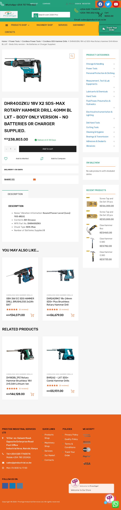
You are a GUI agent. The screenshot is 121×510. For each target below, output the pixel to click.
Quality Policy (71, 439)
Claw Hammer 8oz (106, 227)
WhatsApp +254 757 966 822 (12, 5)
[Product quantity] (10, 149)
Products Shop (20, 25)
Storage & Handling (95, 64)
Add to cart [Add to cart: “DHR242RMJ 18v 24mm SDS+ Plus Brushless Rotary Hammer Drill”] (72, 315)
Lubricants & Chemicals (97, 91)
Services (62, 25)
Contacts (10, 32)
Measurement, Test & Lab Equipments (98, 82)
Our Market (79, 25)
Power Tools (14, 41)
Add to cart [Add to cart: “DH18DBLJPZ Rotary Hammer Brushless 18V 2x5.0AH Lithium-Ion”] (32, 394)
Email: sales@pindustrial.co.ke (80, 19)
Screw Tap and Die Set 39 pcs (106, 200)
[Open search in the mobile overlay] (51, 14)
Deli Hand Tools (93, 123)
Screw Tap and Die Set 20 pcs (106, 213)
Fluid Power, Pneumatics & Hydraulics (98, 102)
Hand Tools (91, 96)
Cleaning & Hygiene (95, 132)
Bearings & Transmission (97, 137)
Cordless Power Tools (31, 41)
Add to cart (48, 149)
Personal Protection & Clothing (100, 73)
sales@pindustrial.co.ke (18, 462)
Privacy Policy (71, 434)
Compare (46, 4)
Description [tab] (15, 194)
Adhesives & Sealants (96, 141)
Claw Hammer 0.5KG (106, 240)
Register (86, 4)
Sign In (78, 4)
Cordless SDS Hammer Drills (55, 41)
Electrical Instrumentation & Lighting (99, 113)
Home (4, 41)
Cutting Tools (92, 127)
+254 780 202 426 (83, 13)
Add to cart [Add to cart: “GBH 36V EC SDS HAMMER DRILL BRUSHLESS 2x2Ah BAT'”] (32, 315)
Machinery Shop (45, 25)
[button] (72, 56)
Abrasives (90, 146)
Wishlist (34, 4)
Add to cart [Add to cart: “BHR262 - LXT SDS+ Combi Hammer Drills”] (72, 391)
